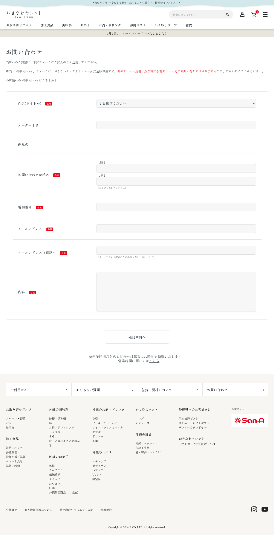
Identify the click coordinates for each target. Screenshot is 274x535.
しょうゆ (54, 432)
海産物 (10, 427)
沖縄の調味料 (59, 409)
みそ (52, 436)
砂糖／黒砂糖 (57, 418)
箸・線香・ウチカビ (148, 452)
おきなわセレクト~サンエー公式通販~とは (197, 441)
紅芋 (52, 488)
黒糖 (52, 466)
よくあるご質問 (88, 389)
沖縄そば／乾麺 (16, 457)
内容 (21, 292)
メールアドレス (30, 228)
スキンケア (99, 461)
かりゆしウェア (147, 409)
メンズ (140, 418)
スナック (54, 479)
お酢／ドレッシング (61, 427)
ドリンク (98, 436)
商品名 (23, 144)
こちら (46, 80)
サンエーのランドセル (193, 427)
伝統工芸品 (143, 448)
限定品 (96, 479)
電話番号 (25, 207)
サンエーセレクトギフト (194, 423)
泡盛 (95, 418)
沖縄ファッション (147, 443)
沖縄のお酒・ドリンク (108, 409)
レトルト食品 (14, 461)
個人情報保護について (38, 510)
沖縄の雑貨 (144, 434)
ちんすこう (56, 470)
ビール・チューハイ (105, 423)
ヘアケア (98, 470)
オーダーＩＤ (28, 125)
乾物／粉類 (13, 466)
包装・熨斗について (156, 389)
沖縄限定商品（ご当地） (64, 492)
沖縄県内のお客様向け (195, 409)
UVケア (97, 474)
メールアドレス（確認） (37, 252)
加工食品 (12, 438)
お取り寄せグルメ (19, 409)
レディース (143, 423)
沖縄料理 (11, 452)
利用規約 (106, 510)
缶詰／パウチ (14, 448)
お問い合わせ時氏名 (33, 175)
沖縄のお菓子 (59, 456)
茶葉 (95, 441)
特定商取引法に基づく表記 (76, 510)
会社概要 (11, 510)
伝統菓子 (54, 474)
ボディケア (99, 466)
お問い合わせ (217, 389)
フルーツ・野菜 (16, 418)
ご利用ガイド (20, 389)
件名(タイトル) (29, 103)
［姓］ (101, 162)
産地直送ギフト (188, 418)
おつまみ (54, 484)
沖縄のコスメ (102, 452)
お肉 (9, 423)
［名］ (101, 174)
